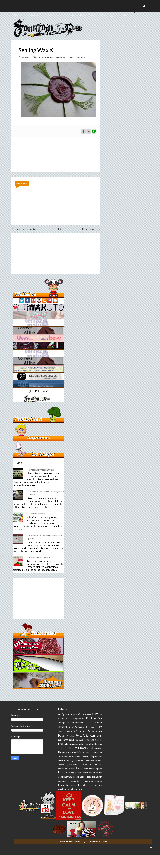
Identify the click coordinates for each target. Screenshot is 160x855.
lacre (38, 57)
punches (62, 781)
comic (88, 752)
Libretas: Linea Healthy (38, 557)
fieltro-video (91, 760)
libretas (63, 772)
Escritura (54, 15)
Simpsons (89, 740)
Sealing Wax (61, 57)
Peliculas (70, 736)
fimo (100, 760)
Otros (126, 15)
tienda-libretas (73, 784)
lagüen (99, 768)
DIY (95, 714)
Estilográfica (94, 718)
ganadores (72, 764)
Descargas (108, 15)
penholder (97, 776)
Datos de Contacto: (36, 513)
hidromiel (62, 768)
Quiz (92, 735)
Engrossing (78, 718)
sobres (98, 781)
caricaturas (70, 752)
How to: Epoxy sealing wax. (40, 469)
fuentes (61, 764)
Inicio (18, 15)
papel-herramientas (68, 776)
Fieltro (98, 722)
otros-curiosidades (92, 772)
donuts (84, 756)
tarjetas (61, 785)
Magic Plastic (65, 731)
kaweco (71, 768)
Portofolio (87, 15)
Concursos (84, 714)
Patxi (61, 735)
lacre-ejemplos (48, 57)
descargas (97, 752)
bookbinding (96, 744)
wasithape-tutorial (76, 789)
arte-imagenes (71, 743)
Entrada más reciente (23, 229)
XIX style (98, 740)
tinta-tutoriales (88, 785)
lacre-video (89, 768)
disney (77, 756)
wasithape (63, 789)
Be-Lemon (75, 841)
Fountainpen (64, 727)
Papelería (94, 731)
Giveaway (78, 726)
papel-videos (84, 776)
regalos (89, 780)
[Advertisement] (55, 253)
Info (99, 726)
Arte (70, 15)
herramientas (96, 764)
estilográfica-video (75, 760)
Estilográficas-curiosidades (70, 722)
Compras (73, 714)
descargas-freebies (66, 756)
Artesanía (34, 15)
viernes (98, 785)
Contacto (129, 26)
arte (60, 743)
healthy (84, 764)
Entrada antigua (91, 229)
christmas (80, 752)
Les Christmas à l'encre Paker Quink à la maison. (45, 493)
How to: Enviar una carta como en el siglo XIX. (44, 537)
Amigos (63, 714)
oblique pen (75, 772)
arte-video (84, 743)
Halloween (90, 727)
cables (70, 748)
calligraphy (81, 747)
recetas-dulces (76, 781)
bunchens (62, 748)
